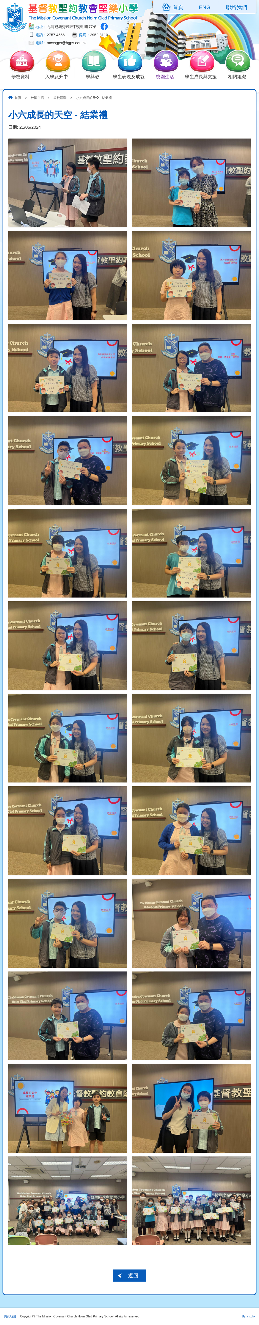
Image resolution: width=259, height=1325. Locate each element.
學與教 (96, 76)
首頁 (18, 98)
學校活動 (60, 98)
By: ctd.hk (248, 1316)
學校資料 (24, 76)
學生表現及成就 (130, 76)
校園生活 (168, 76)
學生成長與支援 (202, 76)
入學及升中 (60, 76)
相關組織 (240, 76)
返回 (133, 1275)
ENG (204, 7)
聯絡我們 (236, 7)
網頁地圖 (10, 1316)
